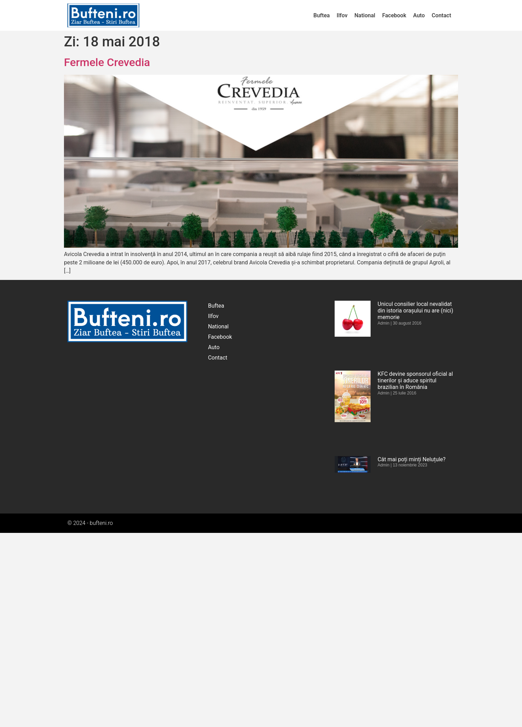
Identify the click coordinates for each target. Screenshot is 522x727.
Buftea (322, 15)
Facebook (394, 15)
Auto (419, 15)
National (364, 15)
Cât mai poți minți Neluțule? (411, 459)
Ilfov (342, 15)
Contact (441, 15)
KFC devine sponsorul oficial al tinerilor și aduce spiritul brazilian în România (415, 380)
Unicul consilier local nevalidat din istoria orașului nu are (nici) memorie (415, 310)
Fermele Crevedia (107, 62)
